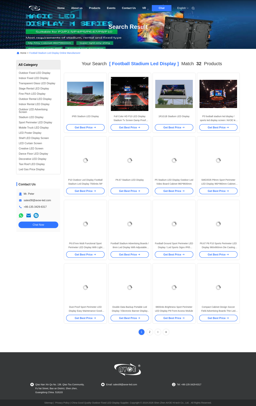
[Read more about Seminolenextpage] (158, 332)
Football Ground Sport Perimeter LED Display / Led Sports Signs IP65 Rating (174, 247)
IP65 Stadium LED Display (85, 116)
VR (144, 8)
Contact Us (129, 8)
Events (111, 8)
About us (76, 8)
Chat (162, 8)
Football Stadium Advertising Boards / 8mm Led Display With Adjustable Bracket (130, 247)
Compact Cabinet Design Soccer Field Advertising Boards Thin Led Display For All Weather (218, 311)
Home (61, 8)
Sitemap (48, 402)
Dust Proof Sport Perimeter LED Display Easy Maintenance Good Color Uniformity (85, 311)
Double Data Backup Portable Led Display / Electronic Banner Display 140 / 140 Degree (129, 311)
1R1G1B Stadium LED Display (174, 116)
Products (94, 8)
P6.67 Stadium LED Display (130, 180)
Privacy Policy (62, 402)
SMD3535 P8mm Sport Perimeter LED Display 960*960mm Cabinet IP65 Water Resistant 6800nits (218, 184)
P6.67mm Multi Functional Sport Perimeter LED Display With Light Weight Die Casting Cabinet (85, 247)
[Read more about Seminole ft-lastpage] (166, 332)
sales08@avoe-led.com (37, 200)
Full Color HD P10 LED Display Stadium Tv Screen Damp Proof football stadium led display (130, 120)
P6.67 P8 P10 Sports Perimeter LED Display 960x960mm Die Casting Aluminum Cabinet (218, 247)
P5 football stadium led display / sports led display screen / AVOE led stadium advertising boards (218, 120)
